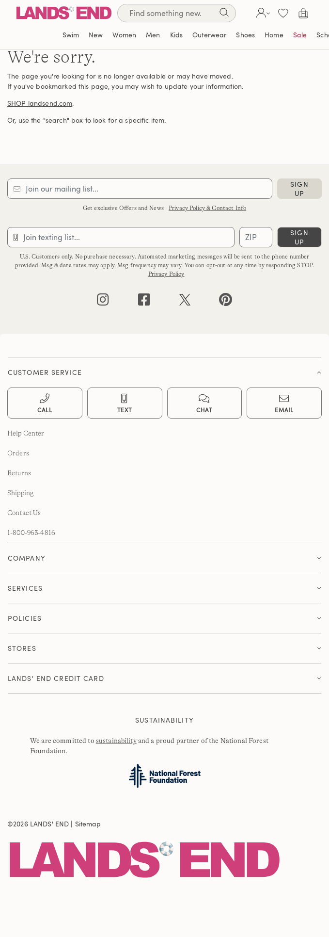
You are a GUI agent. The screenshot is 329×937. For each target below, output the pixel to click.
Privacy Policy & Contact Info (207, 208)
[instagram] (103, 302)
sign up (299, 188)
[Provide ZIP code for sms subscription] (255, 237)
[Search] (224, 14)
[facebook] (144, 302)
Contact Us (24, 513)
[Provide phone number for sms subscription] (121, 237)
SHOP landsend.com (39, 103)
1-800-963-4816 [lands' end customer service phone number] (31, 532)
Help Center (26, 433)
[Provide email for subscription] (139, 188)
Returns (19, 473)
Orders (18, 453)
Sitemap (88, 823)
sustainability (116, 740)
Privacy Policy (166, 274)
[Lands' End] (64, 12)
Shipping (20, 493)
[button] (262, 13)
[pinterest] (225, 302)
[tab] (164, 370)
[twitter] (184, 302)
